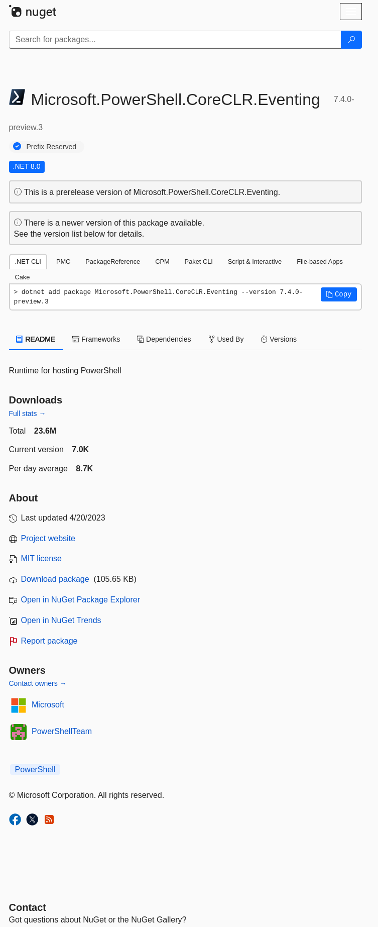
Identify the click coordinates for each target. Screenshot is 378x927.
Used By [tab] (226, 339)
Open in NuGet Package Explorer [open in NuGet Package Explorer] (80, 599)
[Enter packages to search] (175, 40)
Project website (48, 538)
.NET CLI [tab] (28, 261)
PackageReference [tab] (112, 261)
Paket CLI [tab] (199, 261)
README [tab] (36, 339)
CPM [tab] (162, 261)
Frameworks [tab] (96, 339)
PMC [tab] (63, 261)
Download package (55, 579)
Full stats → (27, 413)
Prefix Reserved (52, 147)
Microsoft (48, 704)
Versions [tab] (279, 339)
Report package (49, 641)
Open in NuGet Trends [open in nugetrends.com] (61, 620)
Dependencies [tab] (164, 339)
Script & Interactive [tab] (255, 261)
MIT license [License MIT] (41, 558)
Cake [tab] (22, 277)
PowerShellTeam (62, 731)
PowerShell (35, 769)
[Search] (351, 40)
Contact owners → (38, 683)
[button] (339, 294)
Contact (27, 907)
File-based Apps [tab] (320, 261)
